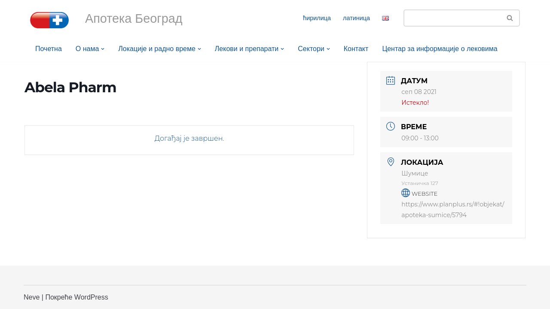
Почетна (48, 48)
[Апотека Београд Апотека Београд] (49, 20)
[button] (102, 49)
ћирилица (317, 18)
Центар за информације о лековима (440, 48)
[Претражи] (452, 18)
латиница (356, 18)
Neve (32, 297)
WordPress (91, 297)
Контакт (356, 48)
